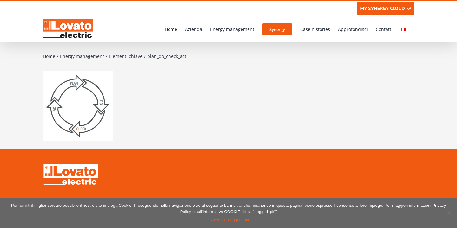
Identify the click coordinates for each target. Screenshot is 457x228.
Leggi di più (238, 220)
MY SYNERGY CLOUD (385, 8)
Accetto (218, 220)
